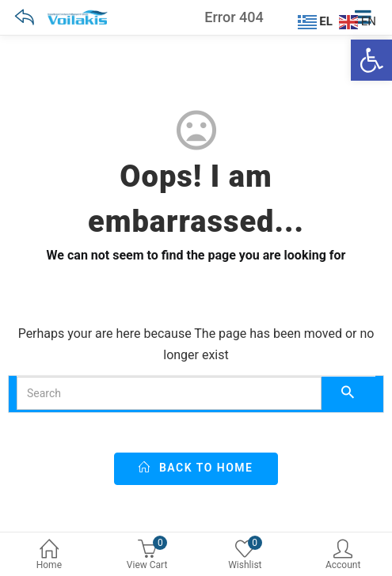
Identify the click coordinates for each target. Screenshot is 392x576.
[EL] (317, 20)
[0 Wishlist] (245, 557)
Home (49, 555)
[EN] (359, 20)
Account (343, 555)
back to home (196, 467)
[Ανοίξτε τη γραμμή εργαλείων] (371, 60)
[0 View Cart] (147, 557)
